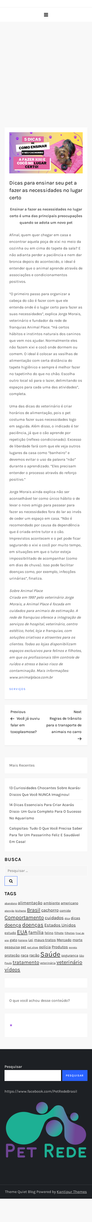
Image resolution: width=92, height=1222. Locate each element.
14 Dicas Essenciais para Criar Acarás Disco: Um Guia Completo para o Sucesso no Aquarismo (45, 811)
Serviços (17, 689)
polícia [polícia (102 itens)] (45, 947)
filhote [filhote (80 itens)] (59, 933)
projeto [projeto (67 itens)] (73, 947)
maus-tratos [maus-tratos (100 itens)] (45, 940)
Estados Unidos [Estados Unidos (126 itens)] (60, 925)
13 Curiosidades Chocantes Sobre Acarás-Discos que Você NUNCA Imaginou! (45, 791)
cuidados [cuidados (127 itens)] (54, 917)
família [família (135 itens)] (36, 932)
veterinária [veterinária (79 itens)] (48, 963)
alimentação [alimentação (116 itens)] (30, 902)
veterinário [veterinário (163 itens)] (69, 962)
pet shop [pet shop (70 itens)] (32, 947)
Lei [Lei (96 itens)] (30, 940)
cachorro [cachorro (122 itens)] (50, 910)
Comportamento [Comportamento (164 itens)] (24, 917)
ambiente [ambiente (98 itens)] (51, 903)
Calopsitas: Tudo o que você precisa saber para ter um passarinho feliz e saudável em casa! (45, 835)
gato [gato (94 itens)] (13, 940)
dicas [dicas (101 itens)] (75, 918)
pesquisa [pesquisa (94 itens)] (12, 947)
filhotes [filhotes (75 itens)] (70, 933)
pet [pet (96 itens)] (23, 947)
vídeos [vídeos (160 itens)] (12, 970)
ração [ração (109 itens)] (34, 955)
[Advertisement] (44, 68)
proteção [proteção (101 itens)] (12, 955)
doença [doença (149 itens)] (13, 925)
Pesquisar (13, 1066)
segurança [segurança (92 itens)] (69, 955)
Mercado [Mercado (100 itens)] (64, 940)
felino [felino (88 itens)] (49, 933)
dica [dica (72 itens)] (67, 918)
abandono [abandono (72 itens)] (11, 903)
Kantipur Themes (72, 1191)
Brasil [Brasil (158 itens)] (33, 910)
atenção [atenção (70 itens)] (9, 910)
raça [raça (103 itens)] (24, 955)
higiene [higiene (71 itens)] (22, 940)
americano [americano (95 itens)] (69, 903)
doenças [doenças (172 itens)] (32, 925)
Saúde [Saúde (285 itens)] (50, 954)
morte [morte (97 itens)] (77, 940)
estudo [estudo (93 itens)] (10, 933)
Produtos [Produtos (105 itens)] (60, 947)
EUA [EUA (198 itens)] (22, 932)
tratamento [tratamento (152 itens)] (26, 962)
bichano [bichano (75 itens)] (20, 910)
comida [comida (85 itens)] (65, 910)
